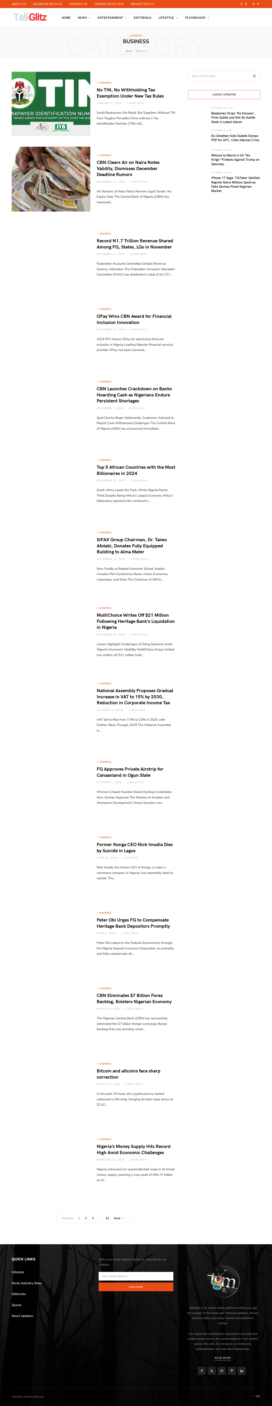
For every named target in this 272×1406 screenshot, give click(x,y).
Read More (223, 1357)
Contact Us (78, 4)
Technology (195, 18)
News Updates (22, 1316)
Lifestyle (166, 18)
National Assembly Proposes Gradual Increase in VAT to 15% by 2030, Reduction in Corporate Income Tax (135, 696)
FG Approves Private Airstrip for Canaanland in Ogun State (130, 771)
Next (119, 1218)
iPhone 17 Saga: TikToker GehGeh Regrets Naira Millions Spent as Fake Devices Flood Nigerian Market (235, 184)
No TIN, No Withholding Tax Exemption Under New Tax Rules (130, 92)
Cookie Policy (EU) (109, 4)
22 (107, 1218)
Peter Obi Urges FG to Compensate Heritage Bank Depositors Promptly (133, 922)
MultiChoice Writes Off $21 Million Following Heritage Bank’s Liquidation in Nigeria (136, 621)
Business (105, 82)
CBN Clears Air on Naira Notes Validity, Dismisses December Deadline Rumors (128, 168)
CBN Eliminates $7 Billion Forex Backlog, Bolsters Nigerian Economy (134, 998)
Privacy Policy (142, 4)
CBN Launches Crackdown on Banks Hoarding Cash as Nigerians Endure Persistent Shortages (134, 394)
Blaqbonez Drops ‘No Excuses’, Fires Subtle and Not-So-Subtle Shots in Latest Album (233, 117)
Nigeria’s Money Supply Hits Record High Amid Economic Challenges (134, 1149)
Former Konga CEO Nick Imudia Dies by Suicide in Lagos (135, 847)
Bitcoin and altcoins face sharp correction (128, 1073)
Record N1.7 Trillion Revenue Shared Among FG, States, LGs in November (135, 243)
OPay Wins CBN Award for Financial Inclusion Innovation (134, 319)
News (82, 18)
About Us (19, 4)
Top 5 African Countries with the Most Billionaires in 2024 (136, 470)
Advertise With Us (47, 4)
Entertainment (110, 18)
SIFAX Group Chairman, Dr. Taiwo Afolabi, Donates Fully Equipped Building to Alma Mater (132, 545)
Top (256, 1396)
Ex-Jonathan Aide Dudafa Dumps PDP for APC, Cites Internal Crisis (235, 137)
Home (66, 18)
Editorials (143, 18)
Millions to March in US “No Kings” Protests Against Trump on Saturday (235, 159)
